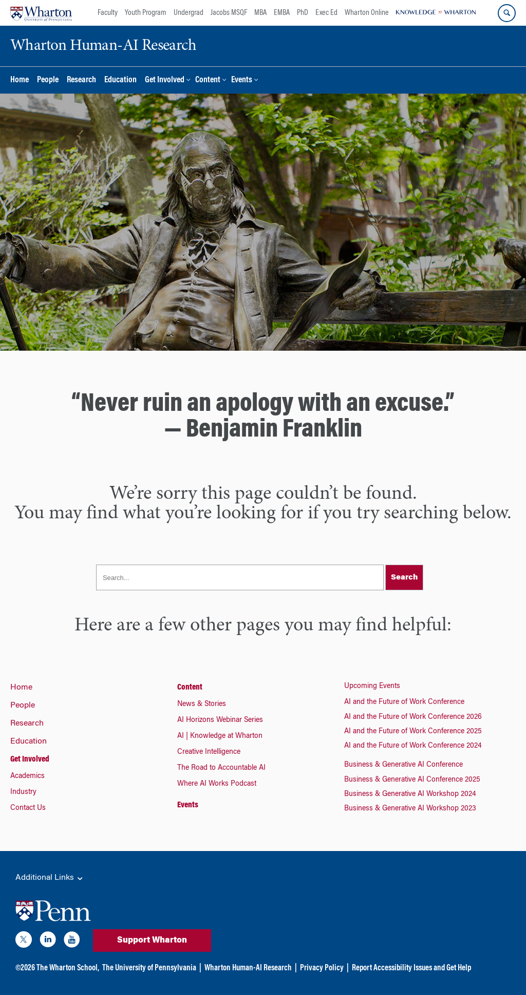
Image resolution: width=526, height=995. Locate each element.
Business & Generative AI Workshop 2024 (410, 794)
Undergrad (188, 13)
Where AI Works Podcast (216, 784)
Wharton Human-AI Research (248, 968)
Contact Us (28, 808)
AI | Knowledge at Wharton (219, 736)
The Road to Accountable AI (221, 768)
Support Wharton (152, 940)
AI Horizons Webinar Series (220, 720)
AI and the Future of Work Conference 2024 (413, 746)
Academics (27, 776)
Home (19, 80)
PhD (302, 13)
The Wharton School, (67, 968)
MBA (260, 13)
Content (207, 80)
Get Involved (164, 80)
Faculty (108, 13)
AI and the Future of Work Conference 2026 (413, 717)
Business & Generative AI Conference (403, 765)
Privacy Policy (322, 968)
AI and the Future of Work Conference (404, 702)
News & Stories (201, 704)
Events (241, 80)
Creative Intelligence (208, 752)
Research (81, 80)
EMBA (282, 13)
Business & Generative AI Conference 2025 (412, 780)
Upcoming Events (372, 686)
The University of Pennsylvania (149, 968)
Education (120, 80)
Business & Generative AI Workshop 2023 (410, 808)
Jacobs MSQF (229, 13)
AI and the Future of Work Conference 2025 (413, 731)
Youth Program (145, 13)
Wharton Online (367, 13)
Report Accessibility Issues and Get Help (411, 968)
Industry (23, 792)
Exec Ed (326, 13)
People (48, 80)
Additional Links (49, 878)
